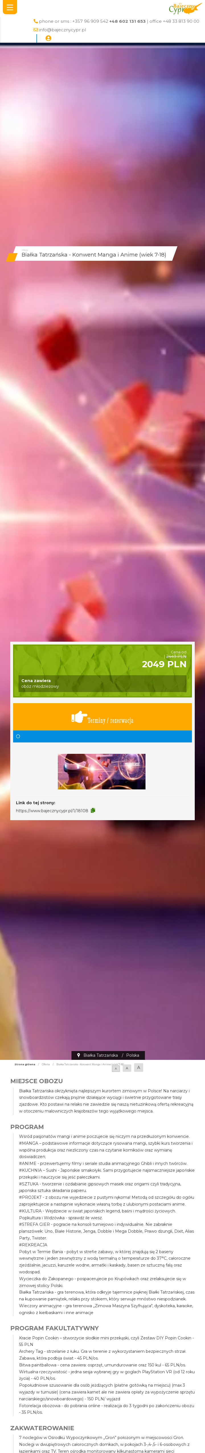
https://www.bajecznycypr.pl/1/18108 (52, 810)
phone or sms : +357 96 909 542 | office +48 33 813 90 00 (119, 21)
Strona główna (25, 1064)
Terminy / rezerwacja (102, 717)
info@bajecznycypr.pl (62, 29)
